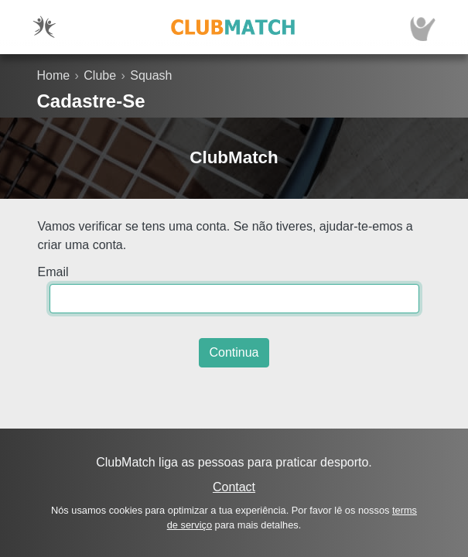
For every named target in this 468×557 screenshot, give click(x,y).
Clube (100, 75)
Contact (234, 487)
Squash (151, 75)
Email (53, 271)
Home (53, 75)
